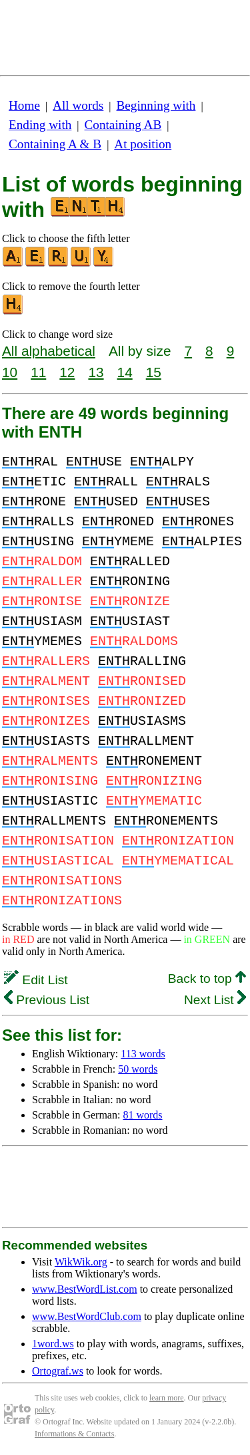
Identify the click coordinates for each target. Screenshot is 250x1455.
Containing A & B (55, 144)
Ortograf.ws (57, 1371)
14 (125, 372)
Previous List (46, 1000)
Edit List (36, 980)
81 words (142, 1115)
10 (9, 372)
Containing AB (123, 125)
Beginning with (156, 105)
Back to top (207, 979)
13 (95, 372)
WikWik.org (81, 1261)
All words (78, 105)
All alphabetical (48, 350)
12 (67, 372)
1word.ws (53, 1343)
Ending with (40, 125)
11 (38, 372)
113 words (143, 1053)
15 (153, 372)
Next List (215, 1000)
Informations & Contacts (74, 1433)
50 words (137, 1069)
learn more (166, 1397)
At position (142, 144)
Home (24, 105)
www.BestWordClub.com (86, 1316)
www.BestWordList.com (84, 1289)
